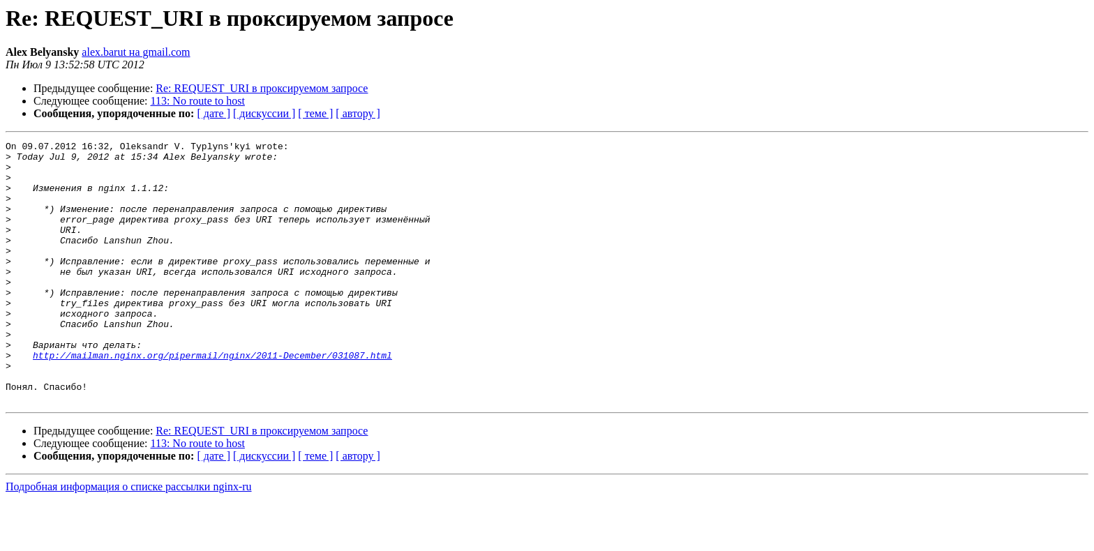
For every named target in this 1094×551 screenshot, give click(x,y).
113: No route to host (198, 101)
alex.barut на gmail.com (136, 52)
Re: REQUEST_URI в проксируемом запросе (262, 88)
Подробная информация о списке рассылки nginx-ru (129, 539)
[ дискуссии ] (264, 113)
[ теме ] (315, 113)
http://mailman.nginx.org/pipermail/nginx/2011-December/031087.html (212, 399)
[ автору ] (358, 113)
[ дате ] (213, 113)
